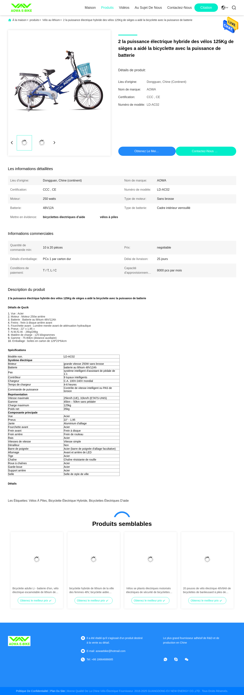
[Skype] (179, 659)
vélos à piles (38, 500)
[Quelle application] (168, 659)
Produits (107, 7)
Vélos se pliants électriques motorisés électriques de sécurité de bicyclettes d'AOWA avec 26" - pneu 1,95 (148, 590)
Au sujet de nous (148, 7)
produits (34, 20)
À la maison (19, 20)
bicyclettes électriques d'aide (109, 500)
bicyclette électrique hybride (67, 500)
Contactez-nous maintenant (211, 151)
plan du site (57, 691)
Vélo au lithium (51, 20)
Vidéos (124, 7)
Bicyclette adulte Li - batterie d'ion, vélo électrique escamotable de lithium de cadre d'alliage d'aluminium (36, 590)
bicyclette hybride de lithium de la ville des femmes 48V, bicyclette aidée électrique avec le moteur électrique (91, 590)
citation (206, 8)
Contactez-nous (179, 7)
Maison (90, 7)
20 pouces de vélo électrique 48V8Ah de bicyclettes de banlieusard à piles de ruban (207, 590)
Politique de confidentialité (32, 691)
